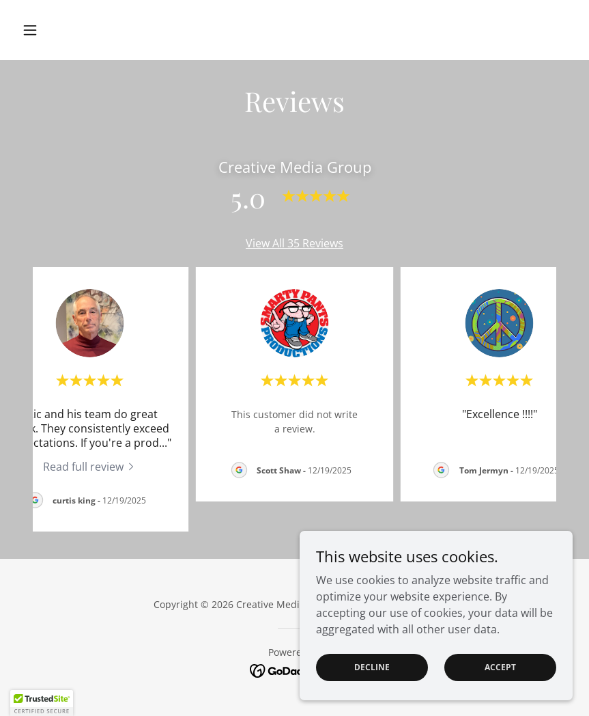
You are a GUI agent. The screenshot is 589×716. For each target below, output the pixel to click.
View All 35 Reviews (294, 243)
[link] (90, 466)
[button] (58, 30)
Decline (372, 667)
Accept (500, 667)
